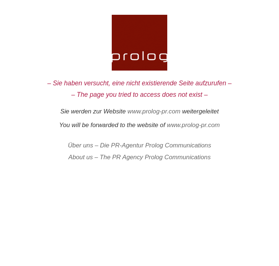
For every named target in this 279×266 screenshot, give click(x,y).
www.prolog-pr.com (154, 111)
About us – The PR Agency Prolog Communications (139, 157)
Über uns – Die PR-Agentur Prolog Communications (139, 145)
